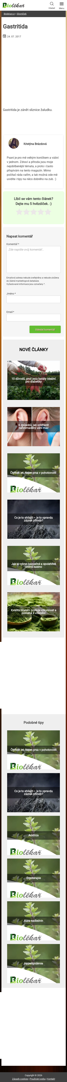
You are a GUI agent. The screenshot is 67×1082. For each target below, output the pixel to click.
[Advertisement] (33, 71)
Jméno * (11, 293)
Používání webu (38, 1079)
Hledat (52, 5)
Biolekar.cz (9, 13)
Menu (61, 5)
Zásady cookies (20, 1079)
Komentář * (12, 244)
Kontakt (51, 1079)
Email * (10, 312)
